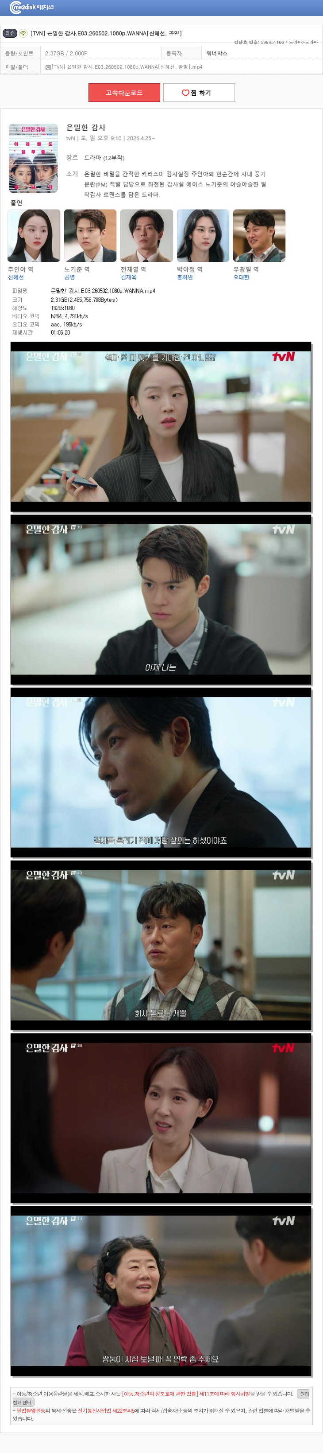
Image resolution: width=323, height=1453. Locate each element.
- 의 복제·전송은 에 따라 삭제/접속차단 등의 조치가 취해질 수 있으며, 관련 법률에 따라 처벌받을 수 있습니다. (161, 1414)
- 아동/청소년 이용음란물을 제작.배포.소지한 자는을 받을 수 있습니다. (161, 1398)
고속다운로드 (124, 92)
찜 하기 (198, 92)
